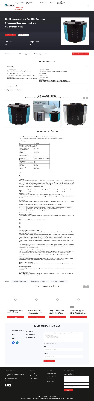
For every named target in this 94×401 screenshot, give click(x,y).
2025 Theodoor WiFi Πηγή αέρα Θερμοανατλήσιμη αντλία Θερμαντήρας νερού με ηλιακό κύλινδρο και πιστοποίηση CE (77, 314)
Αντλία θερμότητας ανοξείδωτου (58, 281)
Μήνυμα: (46, 330)
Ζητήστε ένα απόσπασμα (80, 53)
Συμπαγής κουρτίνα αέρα (51, 376)
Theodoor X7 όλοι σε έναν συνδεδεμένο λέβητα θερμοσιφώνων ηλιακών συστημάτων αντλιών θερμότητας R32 (56, 314)
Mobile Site (44, 396)
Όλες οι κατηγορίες (50, 381)
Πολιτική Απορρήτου (53, 396)
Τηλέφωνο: (46, 353)
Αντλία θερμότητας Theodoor (19, 281)
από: (45, 346)
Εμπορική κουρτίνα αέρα (51, 378)
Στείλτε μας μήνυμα (23, 35)
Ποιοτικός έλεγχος (34, 378)
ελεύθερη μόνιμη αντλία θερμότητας (39, 281)
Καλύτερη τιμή (10, 35)
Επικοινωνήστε (49, 361)
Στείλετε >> (68, 390)
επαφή (31, 381)
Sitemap (38, 396)
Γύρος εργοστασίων (34, 375)
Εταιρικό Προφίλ (33, 373)
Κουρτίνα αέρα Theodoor (51, 373)
